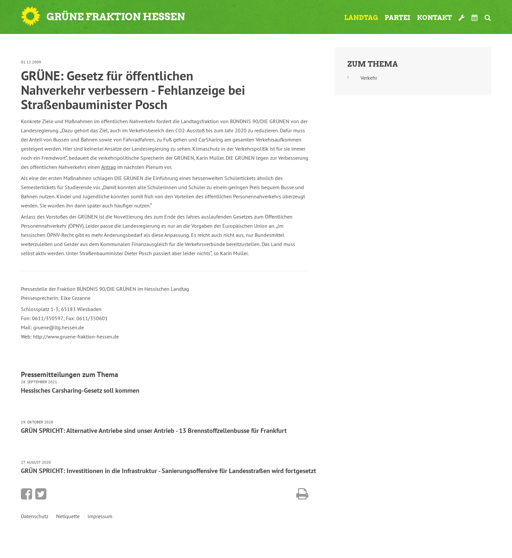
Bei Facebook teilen (26, 494)
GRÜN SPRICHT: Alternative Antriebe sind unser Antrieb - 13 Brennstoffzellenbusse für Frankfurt (154, 430)
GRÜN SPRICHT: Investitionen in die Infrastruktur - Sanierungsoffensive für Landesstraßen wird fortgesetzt (168, 471)
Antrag (108, 167)
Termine (474, 17)
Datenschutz (34, 516)
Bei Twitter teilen (40, 494)
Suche (487, 17)
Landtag (361, 18)
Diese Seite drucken (302, 494)
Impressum (100, 516)
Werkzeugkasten (461, 17)
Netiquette (68, 516)
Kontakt (434, 18)
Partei (397, 18)
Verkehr (368, 77)
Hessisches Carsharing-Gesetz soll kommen (80, 390)
